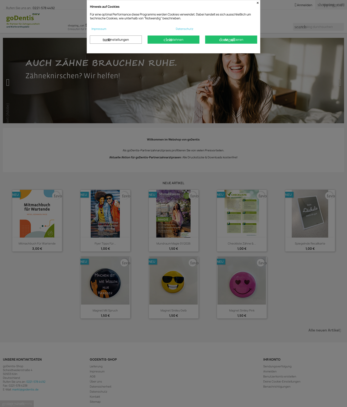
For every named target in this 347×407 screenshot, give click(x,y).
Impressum (98, 29)
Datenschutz (184, 29)
